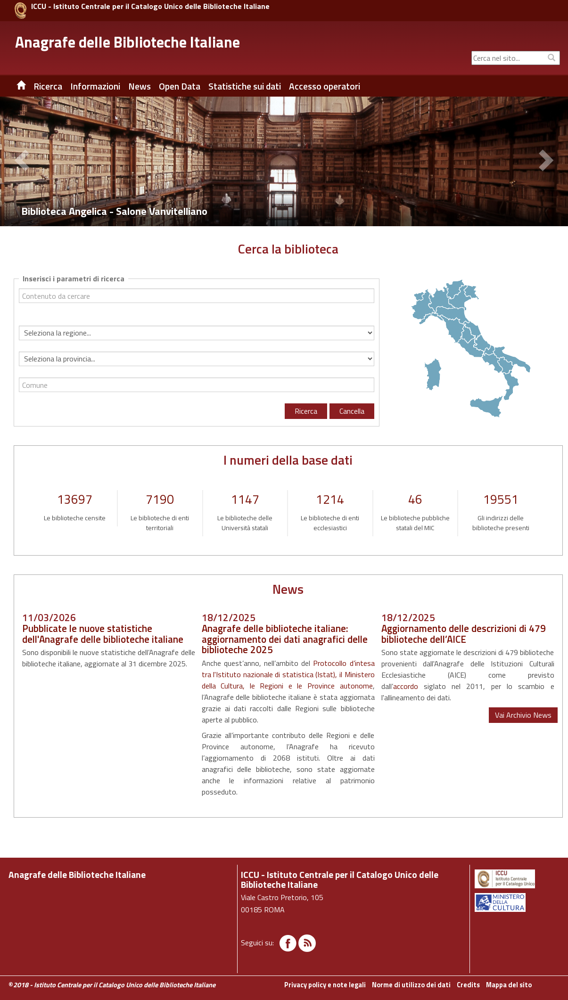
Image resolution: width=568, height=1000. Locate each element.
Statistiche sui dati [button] (244, 86)
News (139, 86)
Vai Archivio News (523, 715)
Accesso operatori (324, 86)
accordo (405, 686)
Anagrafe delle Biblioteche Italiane (127, 42)
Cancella (351, 411)
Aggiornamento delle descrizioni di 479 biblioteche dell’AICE (463, 634)
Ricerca (306, 411)
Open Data (179, 86)
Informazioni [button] (95, 86)
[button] (23, 161)
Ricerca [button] (47, 86)
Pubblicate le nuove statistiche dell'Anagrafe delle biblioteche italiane (102, 634)
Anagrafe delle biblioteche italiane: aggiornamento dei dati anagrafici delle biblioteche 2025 (285, 639)
